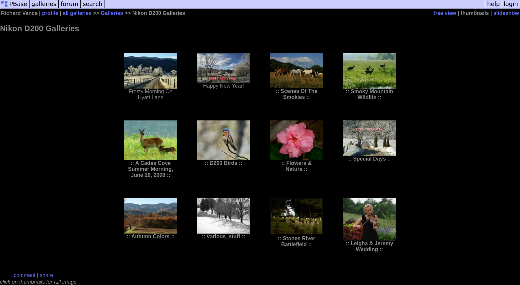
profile (50, 13)
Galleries (112, 13)
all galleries (77, 13)
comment (24, 275)
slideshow (506, 13)
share (46, 275)
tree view (444, 13)
